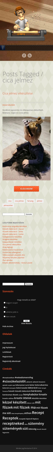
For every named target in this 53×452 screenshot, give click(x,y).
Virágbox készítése (9, 239)
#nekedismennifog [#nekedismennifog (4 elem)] (24, 377)
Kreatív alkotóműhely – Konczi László (17, 263)
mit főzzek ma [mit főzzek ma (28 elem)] (24, 407)
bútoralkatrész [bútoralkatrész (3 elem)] (41, 385)
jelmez (39, 201)
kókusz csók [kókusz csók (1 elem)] (31, 403)
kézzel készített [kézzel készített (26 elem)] (14, 402)
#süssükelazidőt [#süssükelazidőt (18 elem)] (14, 381)
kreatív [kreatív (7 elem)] (43, 394)
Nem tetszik (10, 316)
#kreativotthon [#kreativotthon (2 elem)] (8, 378)
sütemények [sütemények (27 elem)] (12, 428)
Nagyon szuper (12, 303)
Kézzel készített (8, 105)
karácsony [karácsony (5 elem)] (36, 391)
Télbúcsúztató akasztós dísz (13, 255)
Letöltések (6, 352)
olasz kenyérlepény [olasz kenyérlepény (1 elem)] (17, 413)
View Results (26, 323)
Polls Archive (7, 326)
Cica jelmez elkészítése (17, 93)
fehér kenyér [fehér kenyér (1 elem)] (42, 388)
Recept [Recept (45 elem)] (38, 412)
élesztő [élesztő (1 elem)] (39, 429)
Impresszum (7, 343)
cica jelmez (19, 201)
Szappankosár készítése (12, 242)
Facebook (24, 55)
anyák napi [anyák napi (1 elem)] (11, 385)
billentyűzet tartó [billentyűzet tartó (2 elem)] (22, 385)
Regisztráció (7, 356)
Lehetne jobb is (12, 312)
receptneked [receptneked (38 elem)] (13, 423)
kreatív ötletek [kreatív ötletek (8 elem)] (22, 398)
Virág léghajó (7, 247)
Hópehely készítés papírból (13, 257)
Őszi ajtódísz (7, 260)
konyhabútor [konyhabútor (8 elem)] (31, 394)
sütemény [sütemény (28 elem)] (36, 423)
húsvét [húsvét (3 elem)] (11, 391)
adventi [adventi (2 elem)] (29, 382)
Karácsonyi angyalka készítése (14, 226)
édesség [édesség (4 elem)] (32, 429)
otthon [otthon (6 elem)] (28, 413)
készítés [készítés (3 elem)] (35, 398)
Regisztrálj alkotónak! (11, 361)
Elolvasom (26, 188)
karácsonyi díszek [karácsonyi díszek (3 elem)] (10, 394)
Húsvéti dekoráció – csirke (13, 234)
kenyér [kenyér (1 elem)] (21, 395)
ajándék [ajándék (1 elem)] (5, 385)
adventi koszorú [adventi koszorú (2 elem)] (39, 382)
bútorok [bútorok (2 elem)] (5, 388)
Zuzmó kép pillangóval (11, 252)
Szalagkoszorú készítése (12, 237)
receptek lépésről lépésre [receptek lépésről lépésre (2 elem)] (29, 419)
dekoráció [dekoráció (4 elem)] (33, 387)
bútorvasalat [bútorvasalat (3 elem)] (22, 388)
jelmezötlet (8, 205)
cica (9, 201)
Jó (6, 307)
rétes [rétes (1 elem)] (26, 424)
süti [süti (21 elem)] (25, 428)
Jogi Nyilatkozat (9, 347)
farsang (30, 201)
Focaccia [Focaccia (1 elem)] (5, 391)
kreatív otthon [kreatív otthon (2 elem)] (8, 398)
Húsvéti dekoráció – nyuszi (13, 229)
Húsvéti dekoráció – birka (12, 231)
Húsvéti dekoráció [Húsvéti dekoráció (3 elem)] (23, 391)
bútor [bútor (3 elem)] (32, 385)
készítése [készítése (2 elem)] (43, 398)
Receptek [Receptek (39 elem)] (10, 418)
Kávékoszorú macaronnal (12, 250)
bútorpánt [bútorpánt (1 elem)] (12, 388)
